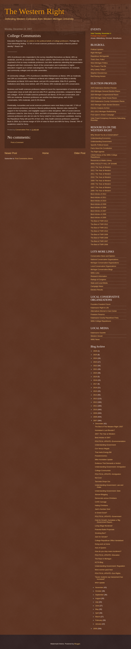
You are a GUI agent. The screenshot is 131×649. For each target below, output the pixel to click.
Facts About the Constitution (101, 148)
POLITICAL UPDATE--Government (108, 516)
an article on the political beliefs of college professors (48, 41)
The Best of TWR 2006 (99, 244)
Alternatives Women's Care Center (104, 311)
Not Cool (98, 478)
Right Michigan (96, 53)
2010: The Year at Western (101, 177)
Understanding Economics (100, 138)
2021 (95, 369)
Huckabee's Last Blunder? (105, 430)
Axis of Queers (100, 548)
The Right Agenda (97, 152)
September (99, 595)
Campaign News (97, 286)
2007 (95, 421)
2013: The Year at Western (101, 167)
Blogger (77, 644)
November (99, 587)
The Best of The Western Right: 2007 (109, 427)
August (98, 598)
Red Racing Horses (98, 76)
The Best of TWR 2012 (99, 224)
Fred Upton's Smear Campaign (102, 115)
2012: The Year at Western (101, 170)
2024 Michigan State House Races (104, 98)
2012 (95, 402)
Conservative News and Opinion (103, 256)
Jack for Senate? (101, 537)
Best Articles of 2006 (98, 214)
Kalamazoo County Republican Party (104, 318)
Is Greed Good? (101, 513)
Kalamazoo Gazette (98, 333)
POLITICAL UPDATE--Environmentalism (110, 441)
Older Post (79, 153)
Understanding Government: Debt (107, 491)
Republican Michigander (100, 56)
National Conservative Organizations (104, 259)
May (97, 609)
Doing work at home (102, 544)
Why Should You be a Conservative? (104, 135)
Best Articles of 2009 (98, 204)
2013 (95, 399)
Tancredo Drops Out (102, 481)
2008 (95, 417)
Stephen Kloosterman (99, 73)
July (97, 602)
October (98, 591)
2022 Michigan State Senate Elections (105, 105)
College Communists (103, 471)
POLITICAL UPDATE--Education (107, 555)
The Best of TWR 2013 (99, 221)
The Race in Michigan (103, 559)
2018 (95, 380)
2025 (95, 355)
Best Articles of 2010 (98, 201)
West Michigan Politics (99, 63)
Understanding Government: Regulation (110, 566)
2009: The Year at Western (101, 181)
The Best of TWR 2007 (99, 241)
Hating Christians (101, 505)
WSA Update (100, 583)
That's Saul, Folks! (98, 59)
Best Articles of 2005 (98, 217)
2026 (95, 351)
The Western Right (34, 11)
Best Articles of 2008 (98, 207)
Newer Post (11, 153)
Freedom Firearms (98, 314)
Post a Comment (17, 142)
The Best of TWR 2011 (99, 228)
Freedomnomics (101, 456)
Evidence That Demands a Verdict (108, 463)
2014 (95, 395)
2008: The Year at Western (101, 184)
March (97, 617)
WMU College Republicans (101, 321)
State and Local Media (99, 283)
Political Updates (97, 49)
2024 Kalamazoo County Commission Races (107, 101)
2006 (95, 629)
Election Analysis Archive (100, 108)
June (97, 606)
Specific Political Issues (99, 145)
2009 (95, 413)
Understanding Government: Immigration (110, 467)
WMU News (95, 339)
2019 (95, 377)
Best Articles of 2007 (98, 211)
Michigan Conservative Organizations (105, 263)
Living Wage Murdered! (103, 526)
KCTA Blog (99, 562)
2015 (95, 391)
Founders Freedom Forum (100, 304)
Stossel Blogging (101, 494)
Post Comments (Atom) (24, 159)
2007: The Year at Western (101, 187)
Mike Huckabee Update (104, 460)
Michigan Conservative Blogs (102, 269)
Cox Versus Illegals (102, 449)
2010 (95, 410)
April (97, 613)
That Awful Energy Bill (103, 452)
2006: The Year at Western (101, 191)
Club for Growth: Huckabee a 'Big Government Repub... (107, 521)
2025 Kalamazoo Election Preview (103, 88)
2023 (95, 362)
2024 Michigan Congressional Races (104, 95)
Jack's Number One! (102, 509)
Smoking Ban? (100, 533)
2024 (95, 358)
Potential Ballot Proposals (104, 529)
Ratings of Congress (98, 280)
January (98, 624)
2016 (95, 388)
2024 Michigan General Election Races (105, 91)
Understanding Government (101, 141)
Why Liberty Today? (98, 69)
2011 (95, 406)
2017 (95, 384)
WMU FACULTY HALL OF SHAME (104, 164)
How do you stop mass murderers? (108, 551)
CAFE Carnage (100, 502)
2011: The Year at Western (101, 174)
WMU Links (95, 273)
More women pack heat (104, 570)
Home (45, 153)
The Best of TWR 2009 (99, 234)
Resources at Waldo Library (101, 160)
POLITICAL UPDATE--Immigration (108, 474)
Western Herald (96, 336)
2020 (95, 373)
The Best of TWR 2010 (99, 231)
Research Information (99, 276)
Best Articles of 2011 (98, 197)
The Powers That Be (98, 66)
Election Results (97, 290)
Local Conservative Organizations (103, 266)
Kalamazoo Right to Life (100, 308)
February (99, 620)
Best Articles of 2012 (98, 194)
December (99, 424)
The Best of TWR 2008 (99, 238)
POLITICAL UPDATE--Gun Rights (107, 573)
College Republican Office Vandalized (109, 540)
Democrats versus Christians (106, 498)
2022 (95, 366)
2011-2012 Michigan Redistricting (103, 111)
